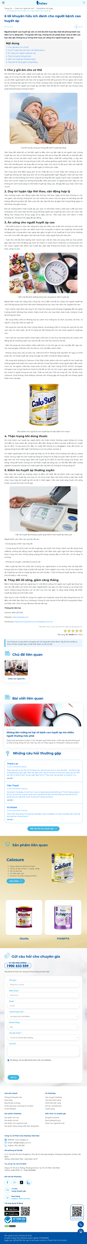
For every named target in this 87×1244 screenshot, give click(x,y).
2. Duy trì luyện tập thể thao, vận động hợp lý (25, 50)
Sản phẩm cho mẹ (11, 1118)
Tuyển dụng (50, 1109)
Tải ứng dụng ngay (77, 1218)
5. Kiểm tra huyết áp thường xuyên (21, 59)
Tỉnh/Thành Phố (16, 1012)
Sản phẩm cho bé (11, 1120)
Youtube (14, 1182)
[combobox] (43, 1016)
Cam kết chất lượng (53, 1100)
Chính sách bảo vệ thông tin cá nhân (18, 1106)
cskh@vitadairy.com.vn (22, 1143)
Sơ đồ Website (10, 1109)
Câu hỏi (12, 1044)
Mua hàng (8, 1100)
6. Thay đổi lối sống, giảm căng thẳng (21, 62)
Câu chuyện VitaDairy (53, 1097)
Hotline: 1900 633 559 (20, 1199)
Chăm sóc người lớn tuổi (54, 1123)
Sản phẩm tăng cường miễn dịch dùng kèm (21, 1126)
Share (81, 27)
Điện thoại (13, 991)
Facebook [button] (7, 1182)
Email (11, 1001)
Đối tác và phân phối (53, 1106)
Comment (7, 1190)
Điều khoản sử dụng (12, 1103)
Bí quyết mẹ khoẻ (52, 1118)
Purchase (7, 1197)
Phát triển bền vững (53, 1103)
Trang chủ (8, 8)
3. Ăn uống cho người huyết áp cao (21, 53)
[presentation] (25, 1068)
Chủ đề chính (15, 1033)
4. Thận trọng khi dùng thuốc (18, 56)
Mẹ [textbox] (11, 1027)
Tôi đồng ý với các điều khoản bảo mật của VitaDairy (30, 1060)
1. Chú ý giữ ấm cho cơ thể (17, 47)
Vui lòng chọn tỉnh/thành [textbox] (20, 1016)
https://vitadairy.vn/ (20, 617)
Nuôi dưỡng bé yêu (52, 1120)
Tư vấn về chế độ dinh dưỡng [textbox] (21, 1038)
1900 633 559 (19, 1145)
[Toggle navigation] (3, 2)
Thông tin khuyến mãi (13, 1097)
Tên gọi (12, 980)
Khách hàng (14, 1022)
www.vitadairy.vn (21, 1140)
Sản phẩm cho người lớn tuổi (15, 1123)
